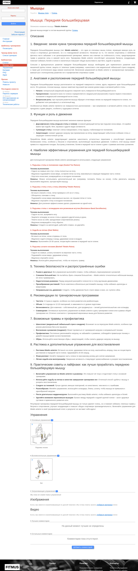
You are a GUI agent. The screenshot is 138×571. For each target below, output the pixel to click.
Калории (6, 70)
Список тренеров (10, 55)
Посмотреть (7, 48)
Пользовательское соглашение (91, 568)
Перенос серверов (13, 93)
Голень (54, 13)
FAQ (4, 72)
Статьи (5, 63)
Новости (6, 84)
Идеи (5, 75)
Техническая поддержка (118, 568)
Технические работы (13, 104)
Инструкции (7, 41)
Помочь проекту (9, 82)
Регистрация (20, 32)
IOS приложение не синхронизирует (13, 98)
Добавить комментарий (82, 547)
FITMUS (6, 2)
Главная (6, 39)
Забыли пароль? (18, 35)
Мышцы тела (43, 13)
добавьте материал (105, 505)
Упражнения (8, 68)
